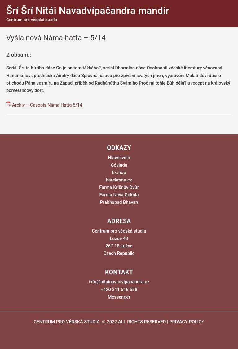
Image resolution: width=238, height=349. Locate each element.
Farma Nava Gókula (119, 195)
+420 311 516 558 (119, 289)
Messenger (119, 297)
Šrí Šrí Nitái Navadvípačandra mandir (87, 10)
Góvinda (119, 165)
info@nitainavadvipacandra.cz (119, 282)
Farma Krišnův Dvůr (119, 187)
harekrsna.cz (119, 180)
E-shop (119, 172)
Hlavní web (119, 157)
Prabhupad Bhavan (119, 202)
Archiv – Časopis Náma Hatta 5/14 (47, 105)
